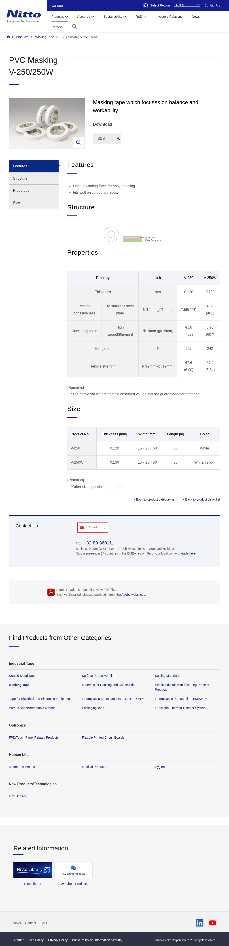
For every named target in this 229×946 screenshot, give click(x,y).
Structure (20, 178)
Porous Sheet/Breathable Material (32, 708)
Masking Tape (44, 37)
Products (22, 37)
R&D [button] (139, 16)
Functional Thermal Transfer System (180, 708)
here (192, 553)
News (196, 16)
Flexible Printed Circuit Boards (103, 737)
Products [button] (57, 16)
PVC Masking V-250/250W (79, 37)
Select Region (156, 5)
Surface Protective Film (98, 675)
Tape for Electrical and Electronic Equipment (40, 699)
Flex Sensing (18, 796)
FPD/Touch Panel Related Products (33, 737)
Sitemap (18, 940)
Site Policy (36, 940)
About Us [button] (83, 16)
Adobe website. (133, 594)
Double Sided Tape (22, 675)
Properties (21, 190)
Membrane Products (23, 766)
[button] (74, 26)
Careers (57, 27)
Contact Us (212, 5)
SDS (101, 138)
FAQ (43, 923)
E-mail (93, 527)
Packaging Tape (93, 708)
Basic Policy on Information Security (97, 940)
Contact (30, 923)
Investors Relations (169, 16)
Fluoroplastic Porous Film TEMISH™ (180, 699)
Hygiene (161, 766)
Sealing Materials (167, 675)
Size (16, 203)
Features (20, 166)
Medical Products (94, 766)
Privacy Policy (58, 940)
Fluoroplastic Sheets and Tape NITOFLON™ (113, 699)
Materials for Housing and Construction (109, 685)
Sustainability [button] (113, 16)
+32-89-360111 (98, 542)
